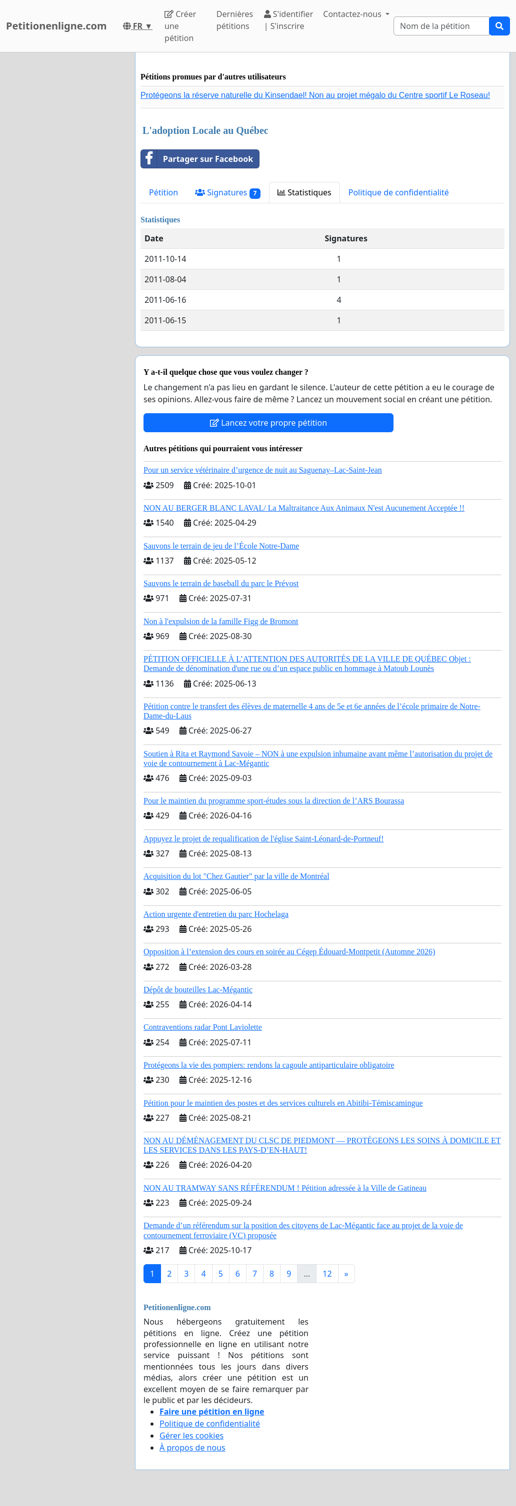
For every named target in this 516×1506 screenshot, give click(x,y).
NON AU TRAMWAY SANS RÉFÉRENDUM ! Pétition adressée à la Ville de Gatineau (285, 1188)
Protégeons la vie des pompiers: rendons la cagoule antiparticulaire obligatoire (269, 1065)
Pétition (163, 192)
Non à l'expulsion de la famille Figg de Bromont (221, 621)
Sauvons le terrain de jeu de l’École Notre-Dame (221, 546)
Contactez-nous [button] (353, 13)
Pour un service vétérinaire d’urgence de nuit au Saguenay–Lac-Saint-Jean (263, 470)
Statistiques (305, 192)
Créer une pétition (180, 25)
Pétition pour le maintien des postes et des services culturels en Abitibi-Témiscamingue (283, 1103)
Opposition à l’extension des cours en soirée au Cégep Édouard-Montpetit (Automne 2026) (289, 951)
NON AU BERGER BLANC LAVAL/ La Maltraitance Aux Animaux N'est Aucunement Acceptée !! (304, 508)
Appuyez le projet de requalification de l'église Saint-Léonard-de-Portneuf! (264, 838)
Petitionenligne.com (56, 25)
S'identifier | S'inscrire (289, 19)
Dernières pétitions (234, 19)
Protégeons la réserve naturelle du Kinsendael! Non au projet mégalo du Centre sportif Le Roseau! (315, 95)
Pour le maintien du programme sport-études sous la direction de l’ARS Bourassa (274, 800)
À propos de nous (193, 1447)
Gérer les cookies (192, 1435)
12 (327, 1273)
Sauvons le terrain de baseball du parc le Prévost (221, 583)
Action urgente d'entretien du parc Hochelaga (216, 914)
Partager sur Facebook (197, 159)
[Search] (442, 25)
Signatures (227, 192)
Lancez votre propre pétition (268, 422)
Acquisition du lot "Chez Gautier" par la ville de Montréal (237, 876)
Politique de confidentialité (398, 192)
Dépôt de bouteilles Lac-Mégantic (198, 989)
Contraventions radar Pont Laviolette (203, 1027)
